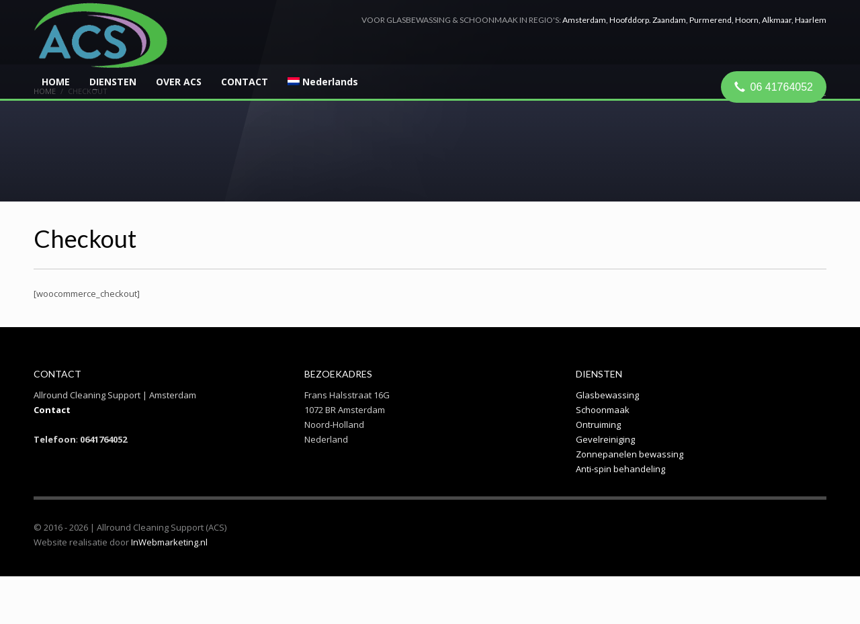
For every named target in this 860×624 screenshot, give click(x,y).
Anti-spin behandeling (620, 469)
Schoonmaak (603, 410)
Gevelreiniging (605, 439)
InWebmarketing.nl (169, 542)
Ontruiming (598, 424)
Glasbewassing (607, 395)
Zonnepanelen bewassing (629, 454)
